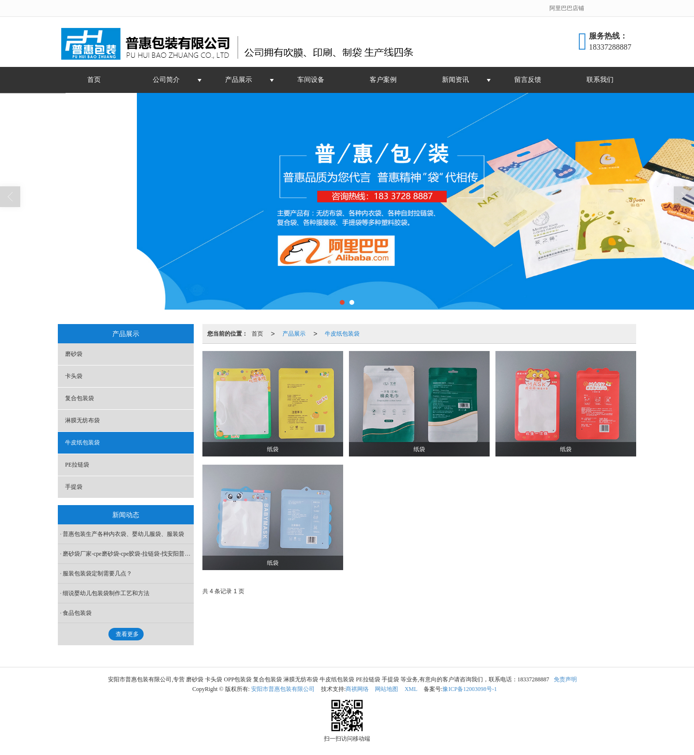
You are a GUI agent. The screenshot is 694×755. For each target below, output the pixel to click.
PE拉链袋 (77, 464)
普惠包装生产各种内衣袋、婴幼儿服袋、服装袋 (123, 534)
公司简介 (166, 79)
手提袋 (73, 486)
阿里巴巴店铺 (566, 8)
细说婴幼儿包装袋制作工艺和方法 (106, 593)
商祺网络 (357, 689)
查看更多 (127, 634)
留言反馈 (527, 79)
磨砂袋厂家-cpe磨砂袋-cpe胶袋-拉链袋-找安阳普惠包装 (128, 553)
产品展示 (238, 79)
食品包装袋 (77, 613)
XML (410, 689)
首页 (94, 79)
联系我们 (600, 79)
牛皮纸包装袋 (342, 333)
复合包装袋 (79, 398)
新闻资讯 (455, 79)
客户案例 (383, 79)
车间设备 (310, 79)
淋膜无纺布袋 (82, 420)
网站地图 (386, 689)
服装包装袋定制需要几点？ (97, 573)
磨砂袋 (73, 354)
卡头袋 (73, 376)
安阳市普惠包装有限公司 (283, 689)
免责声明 (565, 679)
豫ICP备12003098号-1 (469, 689)
